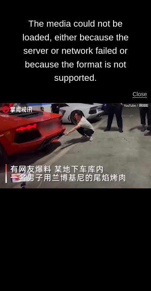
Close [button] (139, 94)
